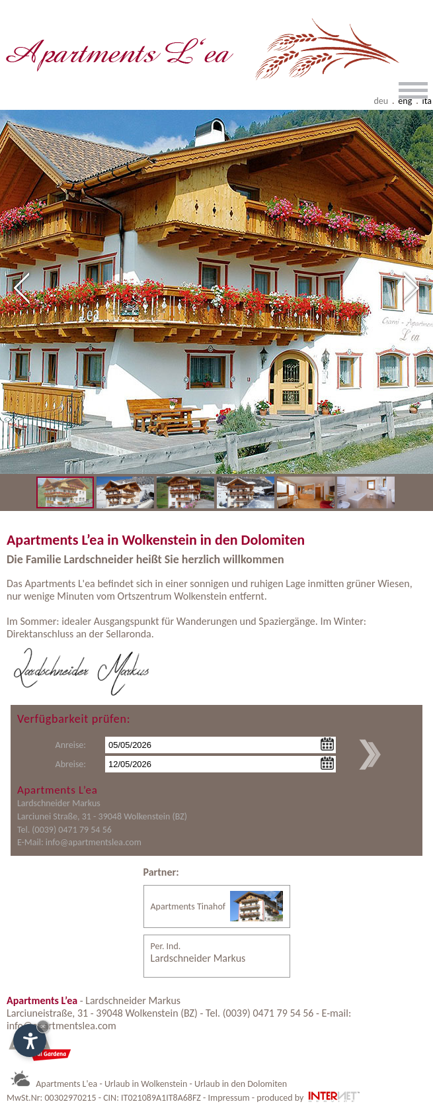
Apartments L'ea (66, 1083)
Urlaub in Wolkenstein (145, 1083)
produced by (308, 1097)
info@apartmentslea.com (93, 842)
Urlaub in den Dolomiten (240, 1083)
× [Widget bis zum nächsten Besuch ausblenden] (43, 1026)
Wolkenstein (200, 596)
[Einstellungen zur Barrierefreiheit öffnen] (29, 1040)
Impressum (228, 1097)
